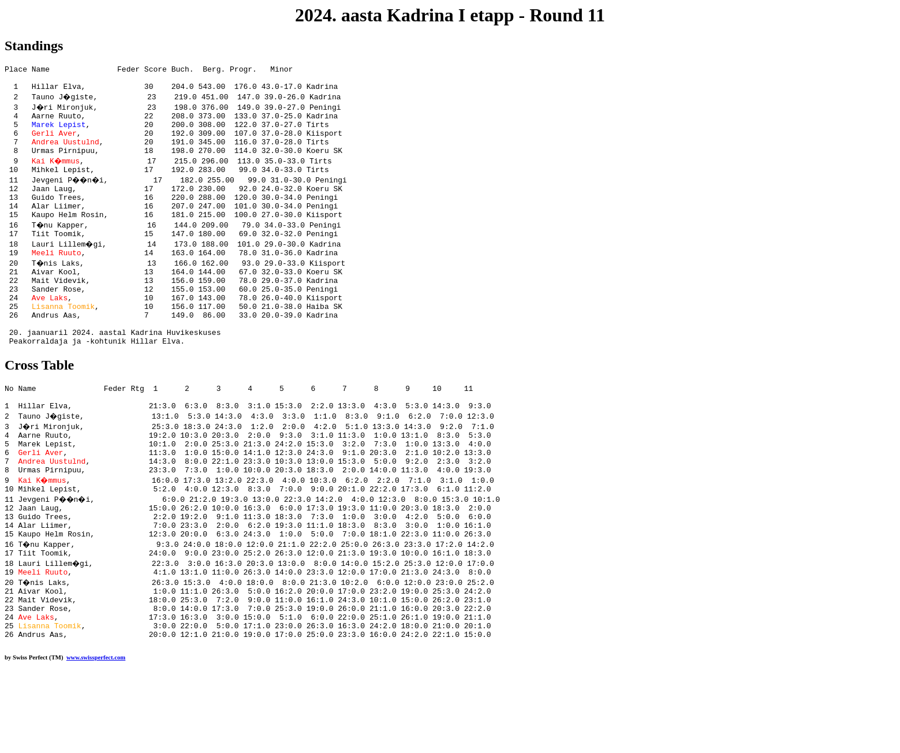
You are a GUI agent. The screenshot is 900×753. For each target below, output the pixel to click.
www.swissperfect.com (95, 735)
